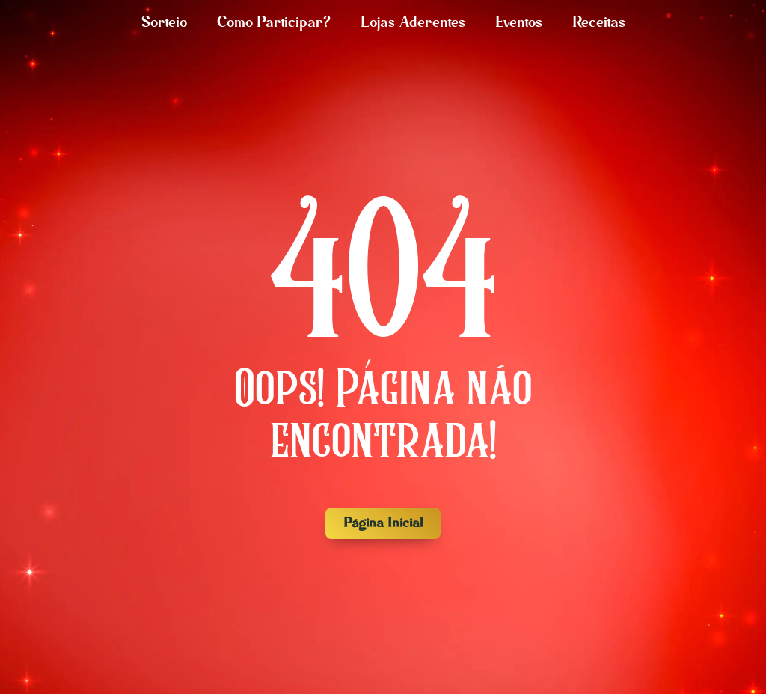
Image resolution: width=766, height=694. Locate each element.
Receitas (598, 22)
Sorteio (164, 22)
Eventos (518, 22)
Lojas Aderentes (413, 22)
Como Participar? (274, 22)
